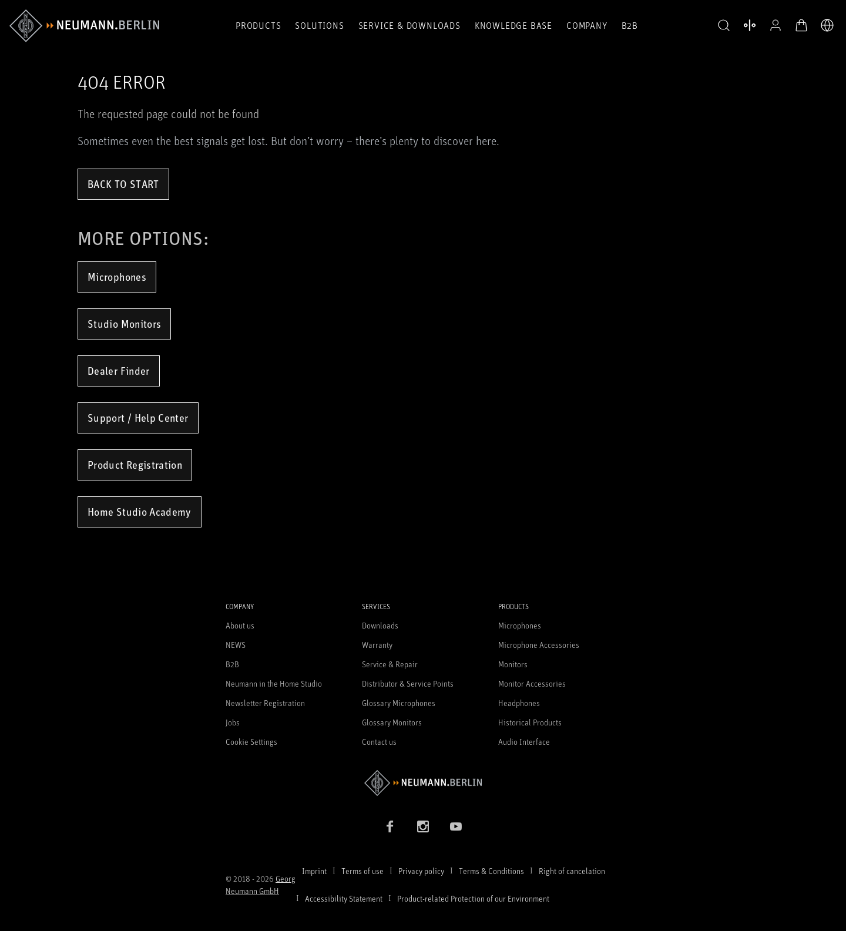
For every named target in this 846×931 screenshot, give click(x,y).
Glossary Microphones (398, 703)
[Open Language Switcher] (827, 25)
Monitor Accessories (532, 683)
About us (240, 625)
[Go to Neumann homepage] (423, 782)
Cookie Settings (251, 742)
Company (586, 25)
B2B (630, 25)
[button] (723, 26)
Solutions (319, 25)
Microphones (117, 276)
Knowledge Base (513, 25)
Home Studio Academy (140, 511)
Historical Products (530, 722)
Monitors (513, 664)
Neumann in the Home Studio (274, 683)
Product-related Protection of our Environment (473, 898)
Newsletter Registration (265, 703)
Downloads (380, 625)
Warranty (377, 645)
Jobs (233, 722)
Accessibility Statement (343, 898)
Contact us (379, 742)
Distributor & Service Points (408, 683)
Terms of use (362, 871)
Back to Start (123, 183)
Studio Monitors (124, 323)
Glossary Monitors (392, 722)
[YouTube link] (456, 826)
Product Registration (135, 464)
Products (258, 25)
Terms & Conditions (491, 871)
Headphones (519, 703)
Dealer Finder (119, 370)
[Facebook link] (390, 826)
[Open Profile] (775, 25)
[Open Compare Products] (749, 25)
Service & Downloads (409, 25)
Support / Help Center (138, 417)
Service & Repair (390, 664)
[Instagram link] (423, 826)
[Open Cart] (801, 25)
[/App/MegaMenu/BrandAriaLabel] (84, 25)
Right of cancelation (572, 871)
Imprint (314, 871)
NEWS (236, 645)
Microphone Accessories (538, 645)
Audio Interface (524, 742)
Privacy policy (421, 871)
